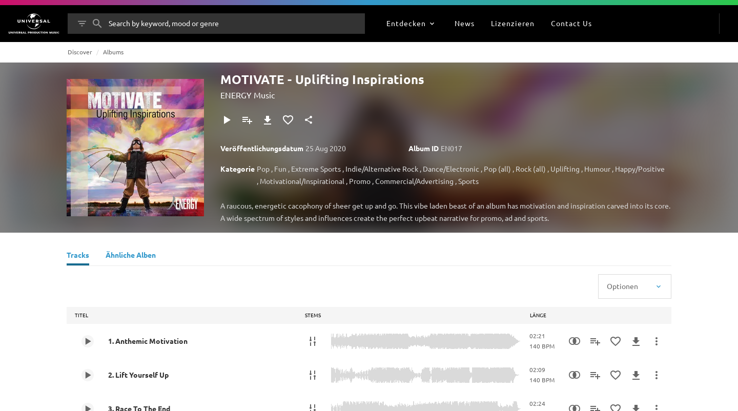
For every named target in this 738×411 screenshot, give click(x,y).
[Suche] (97, 23)
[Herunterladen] (267, 120)
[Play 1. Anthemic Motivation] (87, 341)
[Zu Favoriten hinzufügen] (288, 120)
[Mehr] (656, 341)
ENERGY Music (247, 95)
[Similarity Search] (574, 341)
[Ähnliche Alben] (131, 256)
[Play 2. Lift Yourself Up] (87, 375)
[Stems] (312, 341)
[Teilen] (308, 120)
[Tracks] (78, 256)
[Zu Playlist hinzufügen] (247, 120)
